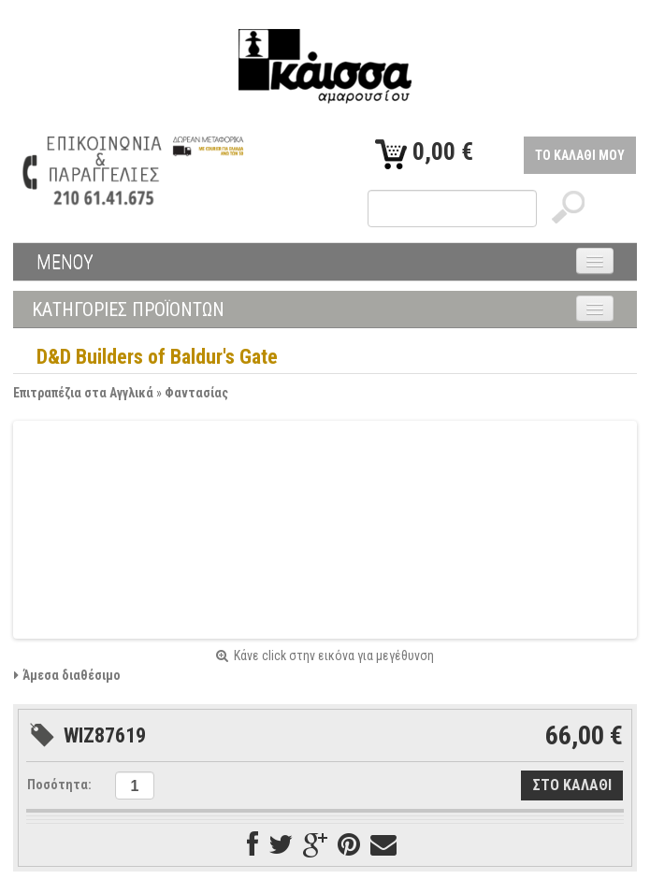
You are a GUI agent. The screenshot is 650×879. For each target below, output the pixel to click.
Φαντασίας (196, 392)
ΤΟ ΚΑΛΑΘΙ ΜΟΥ (580, 155)
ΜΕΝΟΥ (65, 262)
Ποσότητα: (59, 784)
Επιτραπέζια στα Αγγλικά (83, 392)
